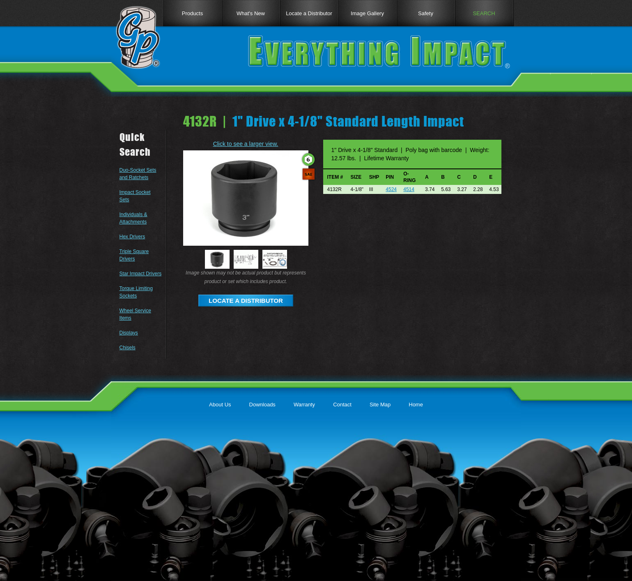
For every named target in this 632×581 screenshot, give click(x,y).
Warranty (304, 404)
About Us (220, 404)
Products (192, 13)
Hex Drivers (132, 237)
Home (416, 404)
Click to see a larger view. (245, 144)
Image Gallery (367, 13)
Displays (129, 333)
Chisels (128, 347)
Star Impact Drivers (141, 274)
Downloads (262, 404)
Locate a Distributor (309, 13)
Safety (425, 13)
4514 (408, 189)
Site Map (380, 404)
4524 (391, 189)
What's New (251, 13)
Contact (342, 404)
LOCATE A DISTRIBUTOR (246, 300)
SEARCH (484, 13)
